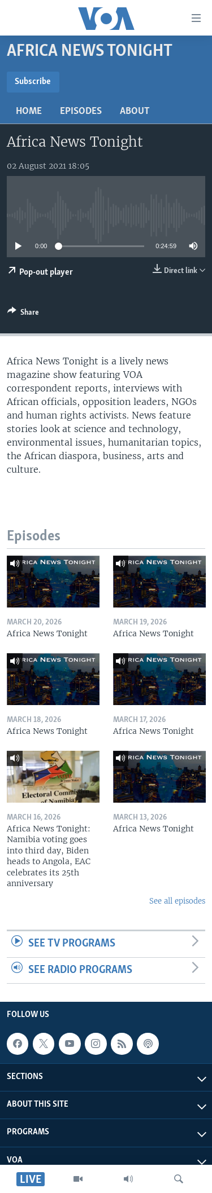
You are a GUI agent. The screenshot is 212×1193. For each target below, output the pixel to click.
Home (29, 111)
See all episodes (177, 901)
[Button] (23, 314)
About (135, 111)
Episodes (81, 111)
